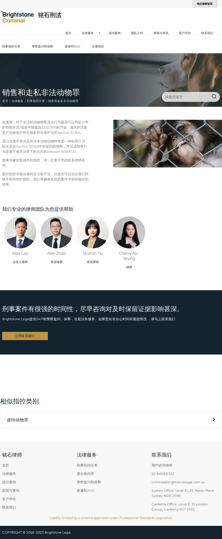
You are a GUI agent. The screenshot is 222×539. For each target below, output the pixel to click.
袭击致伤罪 (85, 474)
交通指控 (98, 46)
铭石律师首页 (205, 3)
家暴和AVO (72, 46)
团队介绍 (137, 33)
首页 (68, 33)
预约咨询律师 (162, 465)
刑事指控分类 (11, 46)
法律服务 (88, 33)
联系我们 (207, 33)
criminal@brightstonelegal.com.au (178, 482)
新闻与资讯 (160, 33)
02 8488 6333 (163, 474)
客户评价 (185, 33)
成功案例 (115, 33)
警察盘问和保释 (42, 46)
